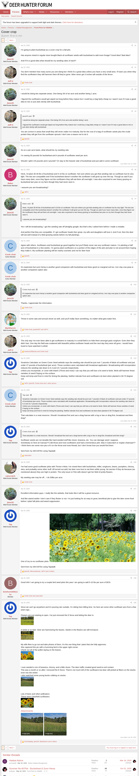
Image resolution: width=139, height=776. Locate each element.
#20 (135, 603)
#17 (135, 489)
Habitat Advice (16, 760)
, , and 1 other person (40, 383)
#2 (135, 67)
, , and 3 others (39, 571)
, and (36, 329)
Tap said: (25, 395)
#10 (135, 284)
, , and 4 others (40, 741)
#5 (135, 146)
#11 (135, 314)
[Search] (132, 11)
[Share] (132, 45)
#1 (135, 45)
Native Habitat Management (37, 763)
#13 (135, 358)
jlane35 (6, 36)
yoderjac (128, 763)
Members (69, 12)
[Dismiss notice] (135, 22)
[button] (35, 11)
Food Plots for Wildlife (34, 771)
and (36, 351)
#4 (135, 111)
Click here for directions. (72, 22)
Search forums (16, 16)
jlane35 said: (27, 116)
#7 (135, 199)
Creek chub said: (28, 290)
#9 (135, 263)
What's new (28, 12)
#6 (135, 170)
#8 (135, 241)
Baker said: (26, 204)
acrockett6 (12, 763)
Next (11, 40)
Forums (15, 12)
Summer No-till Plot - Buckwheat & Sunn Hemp (32, 768)
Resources (54, 12)
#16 (135, 462)
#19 (135, 578)
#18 (135, 511)
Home (5, 12)
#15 (135, 427)
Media (41, 12)
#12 (135, 336)
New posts (5, 16)
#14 (135, 390)
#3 (135, 89)
